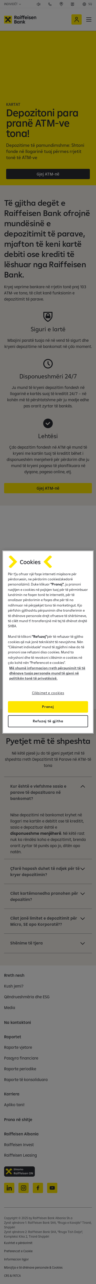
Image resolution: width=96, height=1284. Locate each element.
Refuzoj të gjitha (48, 721)
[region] (47, 642)
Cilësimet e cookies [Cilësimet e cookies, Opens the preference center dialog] (48, 693)
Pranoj (48, 706)
